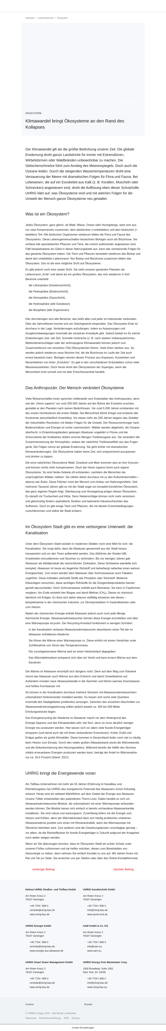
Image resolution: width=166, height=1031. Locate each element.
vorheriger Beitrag (43, 869)
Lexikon (30, 1004)
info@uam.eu (94, 946)
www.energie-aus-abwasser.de (46, 950)
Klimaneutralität (85, 822)
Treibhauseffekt (108, 441)
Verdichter (122, 640)
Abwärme (63, 634)
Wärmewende (130, 742)
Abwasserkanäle (67, 681)
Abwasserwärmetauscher (67, 618)
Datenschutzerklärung (50, 1018)
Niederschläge (89, 496)
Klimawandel (92, 342)
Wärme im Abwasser (43, 671)
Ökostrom (32, 827)
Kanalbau (110, 784)
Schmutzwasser (104, 573)
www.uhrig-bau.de (40, 914)
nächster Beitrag (123, 869)
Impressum (31, 1018)
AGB (66, 1018)
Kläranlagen (33, 582)
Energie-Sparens (36, 722)
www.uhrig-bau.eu (97, 987)
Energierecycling (41, 717)
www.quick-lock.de (97, 914)
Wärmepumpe (40, 623)
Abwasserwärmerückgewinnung (45, 706)
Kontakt (88, 1004)
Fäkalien (127, 573)
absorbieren (104, 629)
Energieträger (122, 727)
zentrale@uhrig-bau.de (42, 910)
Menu (137, 5)
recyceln (55, 623)
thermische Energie (38, 618)
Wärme (51, 640)
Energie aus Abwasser (120, 793)
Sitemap (76, 1018)
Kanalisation (33, 548)
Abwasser (32, 563)
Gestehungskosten (97, 827)
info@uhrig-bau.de (97, 910)
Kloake (116, 553)
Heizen (36, 607)
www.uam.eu (94, 950)
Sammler (91, 681)
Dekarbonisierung (46, 747)
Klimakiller (62, 737)
